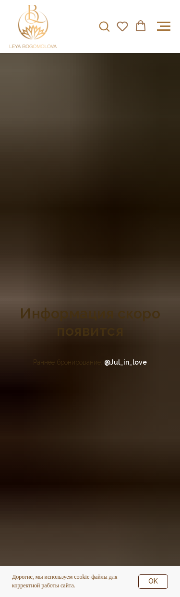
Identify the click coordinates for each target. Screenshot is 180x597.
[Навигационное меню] (163, 26)
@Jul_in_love (125, 362)
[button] (104, 26)
